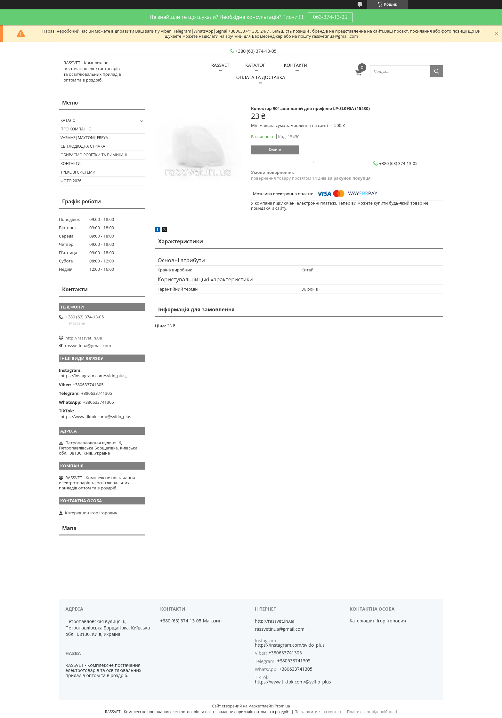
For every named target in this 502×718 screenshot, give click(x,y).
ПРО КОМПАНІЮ (76, 129)
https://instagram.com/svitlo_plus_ (94, 375)
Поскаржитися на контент (319, 711)
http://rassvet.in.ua (83, 337)
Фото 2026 (71, 180)
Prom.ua (282, 706)
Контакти (71, 163)
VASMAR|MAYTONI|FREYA (84, 137)
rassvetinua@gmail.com (88, 345)
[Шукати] (436, 71)
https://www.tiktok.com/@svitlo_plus (96, 416)
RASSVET (220, 65)
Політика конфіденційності (372, 711)
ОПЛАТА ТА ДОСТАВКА (260, 77)
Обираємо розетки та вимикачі (94, 155)
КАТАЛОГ (255, 65)
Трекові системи (78, 172)
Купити (275, 150)
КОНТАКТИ (295, 65)
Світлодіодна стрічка (83, 146)
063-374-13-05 (330, 16)
